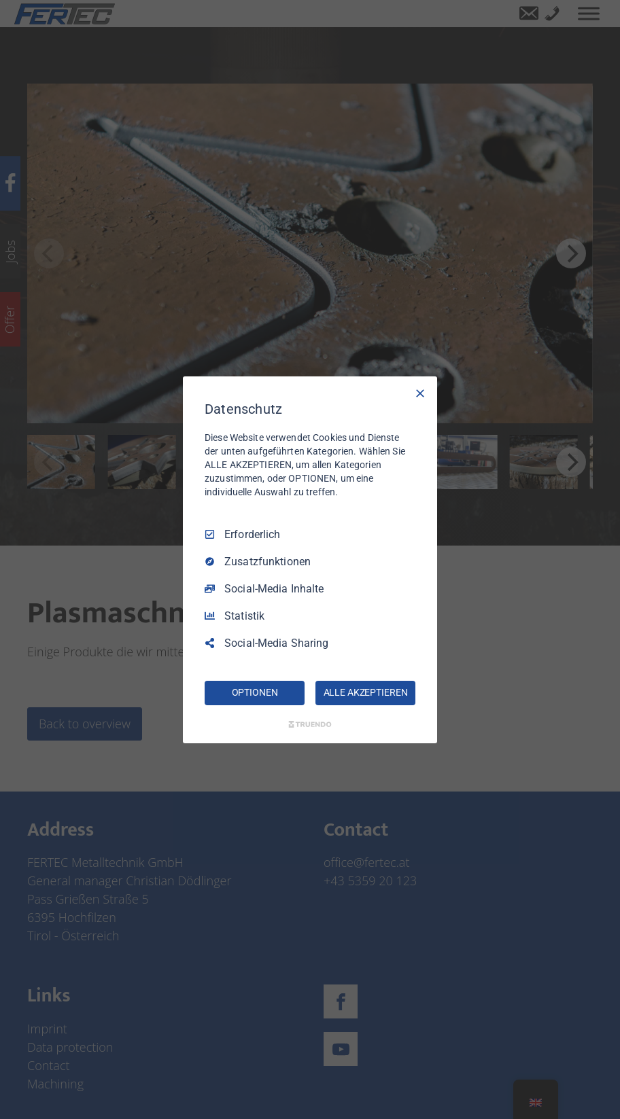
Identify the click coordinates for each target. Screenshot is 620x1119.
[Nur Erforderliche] (420, 393)
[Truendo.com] (310, 724)
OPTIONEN (255, 692)
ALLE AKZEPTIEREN (366, 692)
